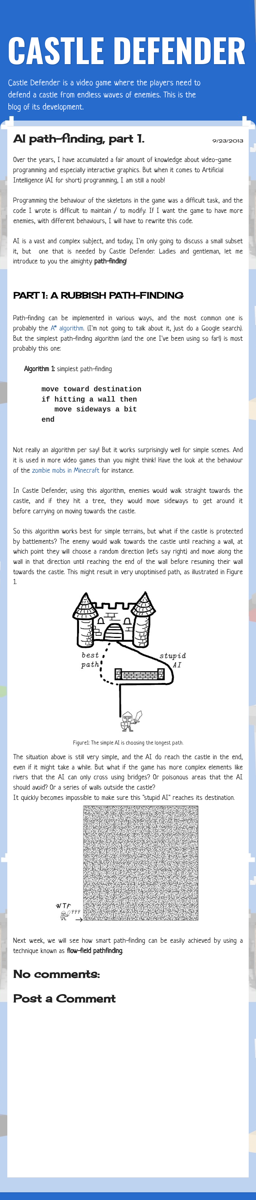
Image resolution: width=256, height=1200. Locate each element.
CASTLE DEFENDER (126, 49)
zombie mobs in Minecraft (65, 471)
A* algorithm (67, 329)
